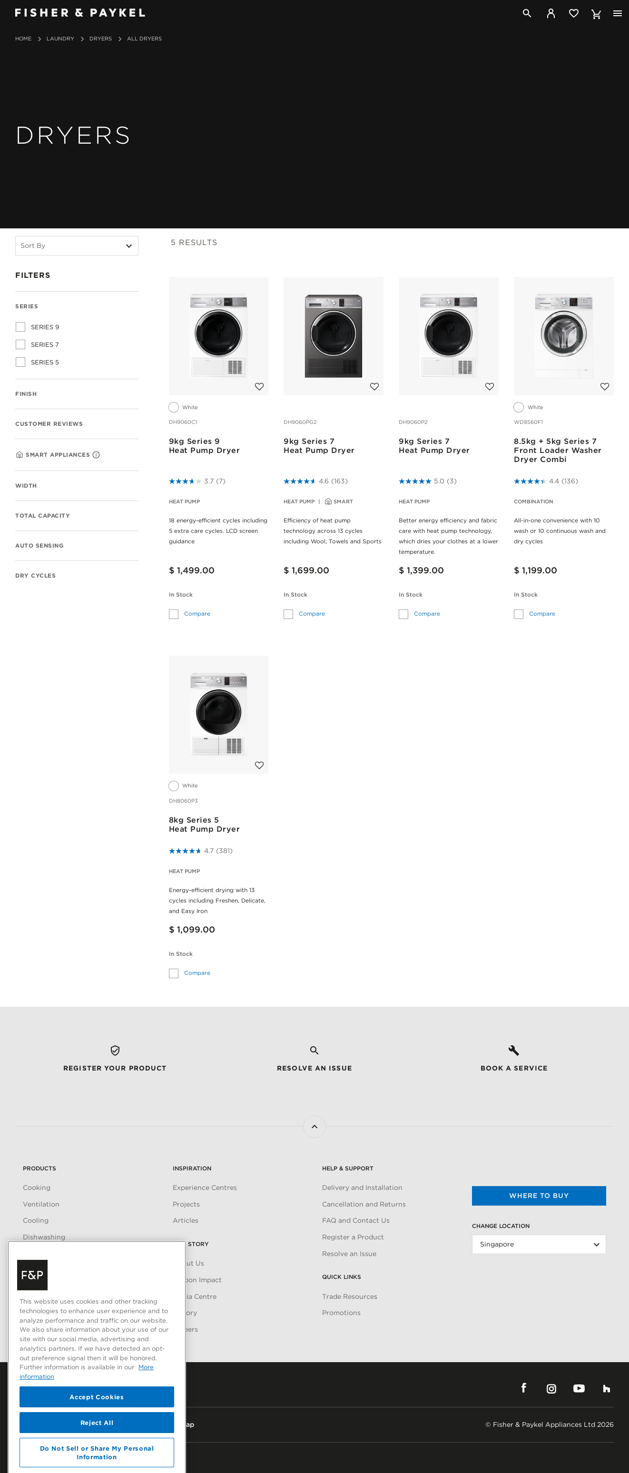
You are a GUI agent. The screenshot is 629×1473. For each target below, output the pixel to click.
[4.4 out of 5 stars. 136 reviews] (546, 481)
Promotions (341, 1312)
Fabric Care (42, 1253)
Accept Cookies (96, 1449)
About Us (188, 1263)
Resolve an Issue (349, 1253)
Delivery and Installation (362, 1187)
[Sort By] (76, 245)
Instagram (551, 1388)
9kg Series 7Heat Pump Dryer (319, 446)
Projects (186, 1204)
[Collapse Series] (126, 305)
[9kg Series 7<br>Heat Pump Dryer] (333, 335)
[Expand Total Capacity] (126, 515)
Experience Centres (205, 1187)
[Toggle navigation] (617, 13)
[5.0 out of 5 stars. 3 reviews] (428, 481)
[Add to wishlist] (259, 382)
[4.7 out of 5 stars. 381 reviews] (201, 851)
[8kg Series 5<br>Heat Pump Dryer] (219, 714)
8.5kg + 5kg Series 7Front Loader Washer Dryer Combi (558, 450)
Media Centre (194, 1296)
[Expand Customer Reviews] (126, 423)
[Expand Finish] (126, 393)
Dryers (100, 38)
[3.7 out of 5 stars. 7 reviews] (197, 481)
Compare (197, 612)
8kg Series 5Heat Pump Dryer (204, 824)
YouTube (579, 1388)
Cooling (36, 1220)
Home (23, 38)
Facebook (524, 1388)
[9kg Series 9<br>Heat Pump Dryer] (219, 335)
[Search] (527, 13)
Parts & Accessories (55, 1270)
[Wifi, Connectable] (96, 455)
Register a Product (353, 1237)
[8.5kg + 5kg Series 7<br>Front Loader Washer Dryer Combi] (564, 335)
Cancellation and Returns (364, 1204)
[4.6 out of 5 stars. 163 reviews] (316, 481)
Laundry (60, 38)
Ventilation (41, 1204)
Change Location (501, 1225)
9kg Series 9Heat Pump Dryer (204, 446)
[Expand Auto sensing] (126, 545)
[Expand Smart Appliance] (126, 453)
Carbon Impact (197, 1280)
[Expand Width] (126, 485)
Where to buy (539, 1195)
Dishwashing (44, 1237)
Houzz (607, 1388)
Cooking (36, 1187)
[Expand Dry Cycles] (126, 574)
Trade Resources (349, 1296)
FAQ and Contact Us (356, 1220)
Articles (185, 1220)
